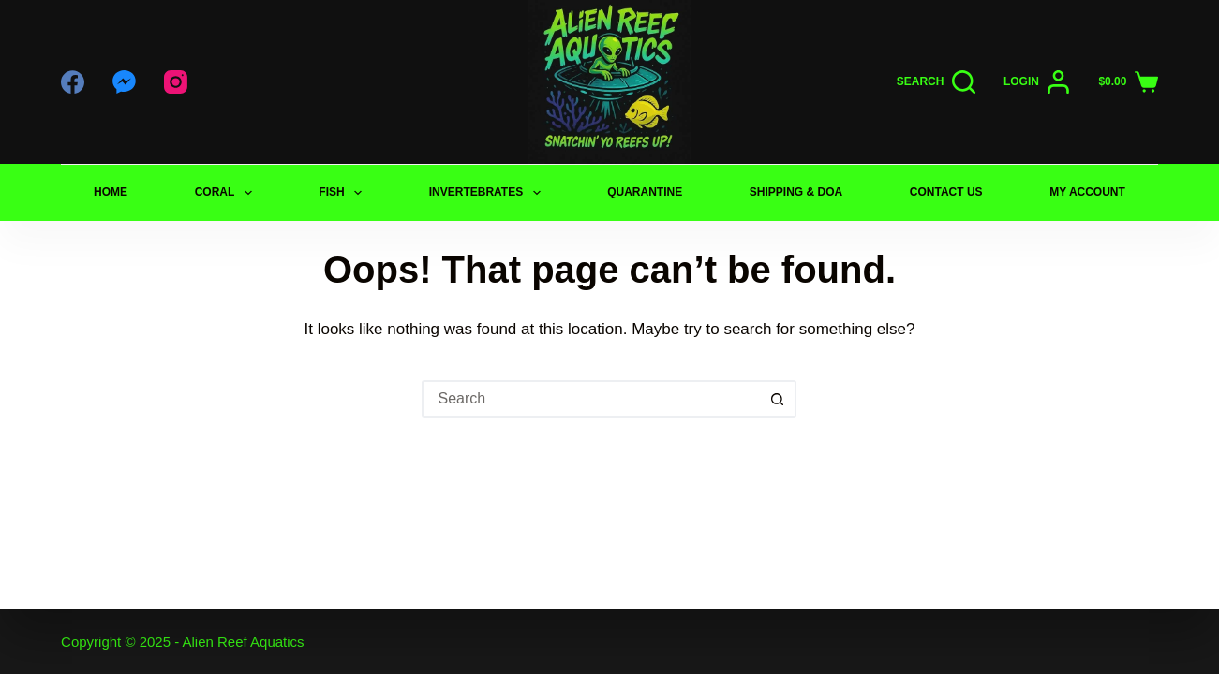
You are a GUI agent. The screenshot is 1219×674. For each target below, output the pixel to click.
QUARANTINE (644, 191)
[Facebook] (72, 82)
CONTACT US (946, 191)
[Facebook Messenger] (124, 82)
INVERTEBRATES (488, 193)
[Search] (936, 82)
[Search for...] (590, 399)
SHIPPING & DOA (796, 191)
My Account (1087, 191)
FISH (344, 193)
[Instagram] (175, 82)
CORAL (227, 193)
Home (110, 191)
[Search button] (777, 399)
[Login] (1037, 82)
